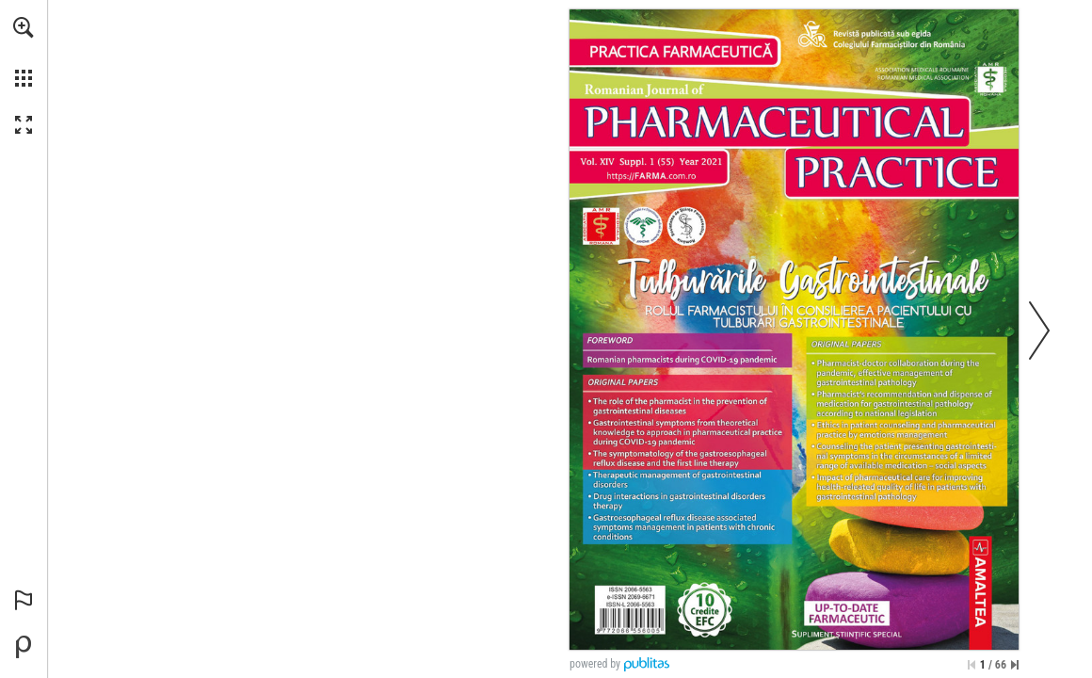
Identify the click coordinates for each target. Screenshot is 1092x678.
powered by (595, 663)
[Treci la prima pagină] (971, 665)
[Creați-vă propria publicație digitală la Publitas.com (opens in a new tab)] (23, 646)
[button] (23, 27)
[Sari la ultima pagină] (1015, 665)
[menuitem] (23, 52)
